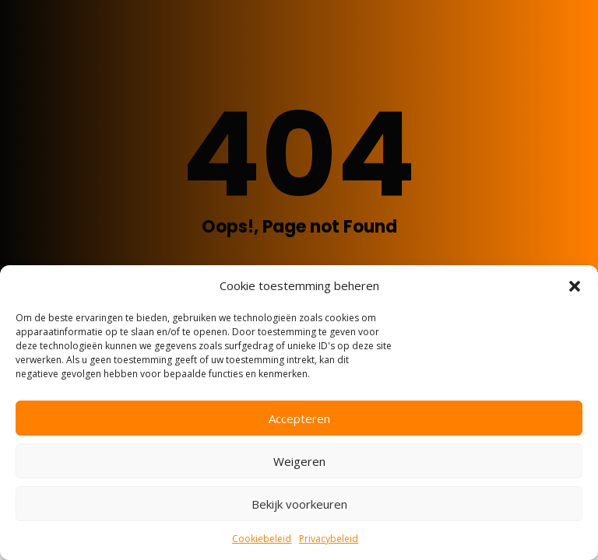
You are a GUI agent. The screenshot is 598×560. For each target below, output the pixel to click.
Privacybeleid (328, 538)
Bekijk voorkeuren (299, 504)
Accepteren (299, 418)
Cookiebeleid (261, 538)
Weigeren (299, 461)
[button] (574, 286)
